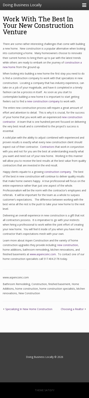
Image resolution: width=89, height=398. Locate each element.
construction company (57, 172)
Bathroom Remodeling (16, 284)
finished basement (59, 284)
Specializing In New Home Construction (28, 309)
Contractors (47, 146)
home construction (26, 288)
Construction (39, 284)
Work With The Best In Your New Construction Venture (38, 25)
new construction (67, 245)
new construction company (43, 101)
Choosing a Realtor (72, 309)
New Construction (29, 293)
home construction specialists (57, 288)
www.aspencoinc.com (43, 254)
